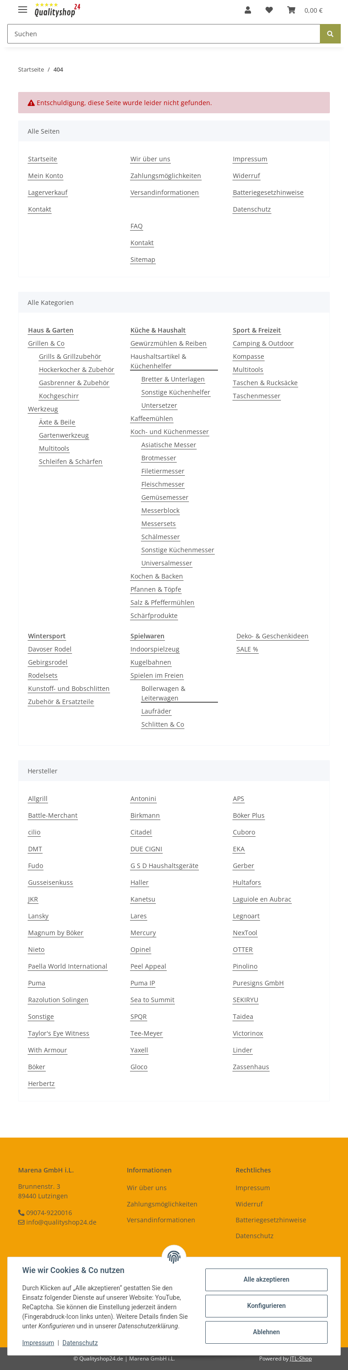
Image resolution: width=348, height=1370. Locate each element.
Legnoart (246, 916)
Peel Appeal (148, 966)
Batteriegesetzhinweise (268, 192)
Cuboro (244, 832)
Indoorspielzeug (154, 649)
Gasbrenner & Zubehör (74, 382)
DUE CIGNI (146, 848)
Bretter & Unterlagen (173, 379)
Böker (36, 1066)
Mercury (143, 932)
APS (238, 798)
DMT (35, 848)
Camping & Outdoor (263, 343)
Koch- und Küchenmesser (169, 431)
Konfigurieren (266, 1305)
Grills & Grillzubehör (70, 356)
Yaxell (139, 1050)
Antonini (143, 798)
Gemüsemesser (164, 497)
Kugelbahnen (150, 662)
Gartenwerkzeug (64, 435)
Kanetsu (142, 899)
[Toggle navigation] (22, 5)
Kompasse (248, 356)
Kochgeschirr (59, 395)
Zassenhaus (251, 1066)
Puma (36, 983)
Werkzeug (43, 409)
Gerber (243, 865)
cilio (34, 832)
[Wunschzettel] (269, 10)
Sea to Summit (152, 999)
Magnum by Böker (55, 932)
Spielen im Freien (157, 675)
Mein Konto (45, 175)
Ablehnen (266, 1332)
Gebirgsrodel (48, 662)
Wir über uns (150, 158)
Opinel (140, 949)
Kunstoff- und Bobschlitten (69, 688)
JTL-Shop (301, 1358)
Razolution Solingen (58, 999)
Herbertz (41, 1083)
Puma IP (142, 983)
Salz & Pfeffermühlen (162, 602)
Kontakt (39, 209)
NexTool (245, 932)
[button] (247, 10)
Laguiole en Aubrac (262, 899)
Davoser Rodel (50, 649)
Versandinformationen (164, 192)
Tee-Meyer (146, 1033)
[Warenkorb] (305, 10)
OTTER (243, 949)
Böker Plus (249, 815)
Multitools (54, 448)
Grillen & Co (46, 343)
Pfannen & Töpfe (155, 589)
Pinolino (245, 966)
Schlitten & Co (162, 724)
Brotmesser (158, 457)
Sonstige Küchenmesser (177, 549)
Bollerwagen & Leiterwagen (163, 693)
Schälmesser (160, 536)
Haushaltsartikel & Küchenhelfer (158, 361)
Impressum (250, 158)
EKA (239, 848)
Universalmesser (166, 563)
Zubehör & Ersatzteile (61, 701)
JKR (33, 899)
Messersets (158, 523)
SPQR (138, 1016)
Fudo (35, 865)
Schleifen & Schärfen (70, 461)
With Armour (47, 1050)
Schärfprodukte (154, 615)
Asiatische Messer (168, 444)
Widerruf (246, 175)
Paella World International (67, 966)
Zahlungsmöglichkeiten (165, 175)
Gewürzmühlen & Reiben (168, 343)
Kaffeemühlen (151, 418)
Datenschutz (252, 209)
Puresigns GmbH (258, 983)
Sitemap (142, 259)
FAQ (136, 226)
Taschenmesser (256, 395)
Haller (139, 882)
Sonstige (41, 1016)
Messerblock (160, 510)
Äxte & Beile (57, 422)
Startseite (42, 158)
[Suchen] (163, 33)
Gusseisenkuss (50, 882)
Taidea (243, 1016)
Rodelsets (43, 675)
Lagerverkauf (48, 192)
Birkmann (145, 815)
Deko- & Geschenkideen (273, 636)
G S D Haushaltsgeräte (164, 865)
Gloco (138, 1066)
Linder (242, 1050)
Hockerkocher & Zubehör (76, 369)
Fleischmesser (162, 484)
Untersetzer (159, 405)
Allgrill (38, 798)
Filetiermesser (162, 471)
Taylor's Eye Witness (58, 1033)
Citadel (141, 832)
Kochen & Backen (156, 576)
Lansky (38, 916)
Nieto (36, 949)
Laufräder (156, 711)
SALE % (247, 649)
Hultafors (247, 882)
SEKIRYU (245, 999)
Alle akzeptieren (266, 1279)
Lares (138, 916)
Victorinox (248, 1033)
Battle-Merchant (52, 815)
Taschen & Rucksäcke (265, 382)
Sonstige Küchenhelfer (175, 392)
